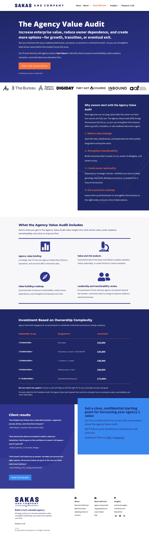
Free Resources (119, 508)
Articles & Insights (120, 505)
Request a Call (128, 5)
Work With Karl (99, 5)
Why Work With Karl (81, 505)
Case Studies (99, 512)
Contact (77, 515)
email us (119, 437)
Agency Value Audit (101, 505)
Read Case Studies (20, 477)
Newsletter (118, 512)
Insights (113, 5)
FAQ (109, 437)
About (86, 5)
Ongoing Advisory (100, 508)
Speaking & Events (81, 512)
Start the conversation (34, 66)
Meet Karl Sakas (80, 508)
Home (78, 5)
